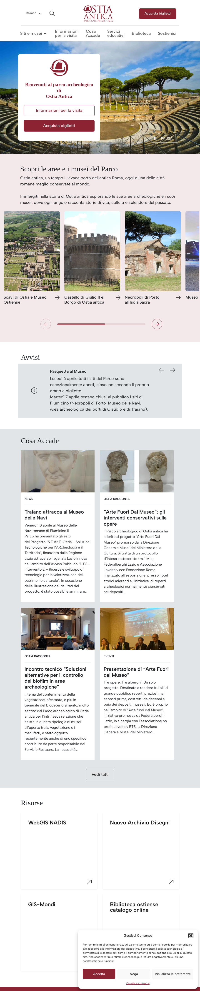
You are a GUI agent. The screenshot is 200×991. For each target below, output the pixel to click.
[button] (191, 935)
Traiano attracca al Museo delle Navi (54, 515)
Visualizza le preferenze (173, 974)
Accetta (99, 974)
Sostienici (167, 33)
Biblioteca (141, 33)
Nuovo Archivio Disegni (144, 854)
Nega (134, 974)
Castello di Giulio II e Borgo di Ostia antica (84, 300)
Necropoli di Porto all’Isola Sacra (142, 300)
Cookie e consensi (138, 983)
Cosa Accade (93, 33)
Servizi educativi (116, 33)
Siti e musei (31, 33)
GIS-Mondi (62, 936)
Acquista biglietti (158, 13)
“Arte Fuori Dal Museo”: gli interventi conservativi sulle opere (135, 518)
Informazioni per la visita (67, 33)
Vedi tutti (100, 774)
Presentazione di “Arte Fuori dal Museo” (136, 672)
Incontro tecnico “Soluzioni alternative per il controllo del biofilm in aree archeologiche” (55, 678)
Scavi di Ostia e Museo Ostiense (25, 300)
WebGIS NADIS (62, 854)
